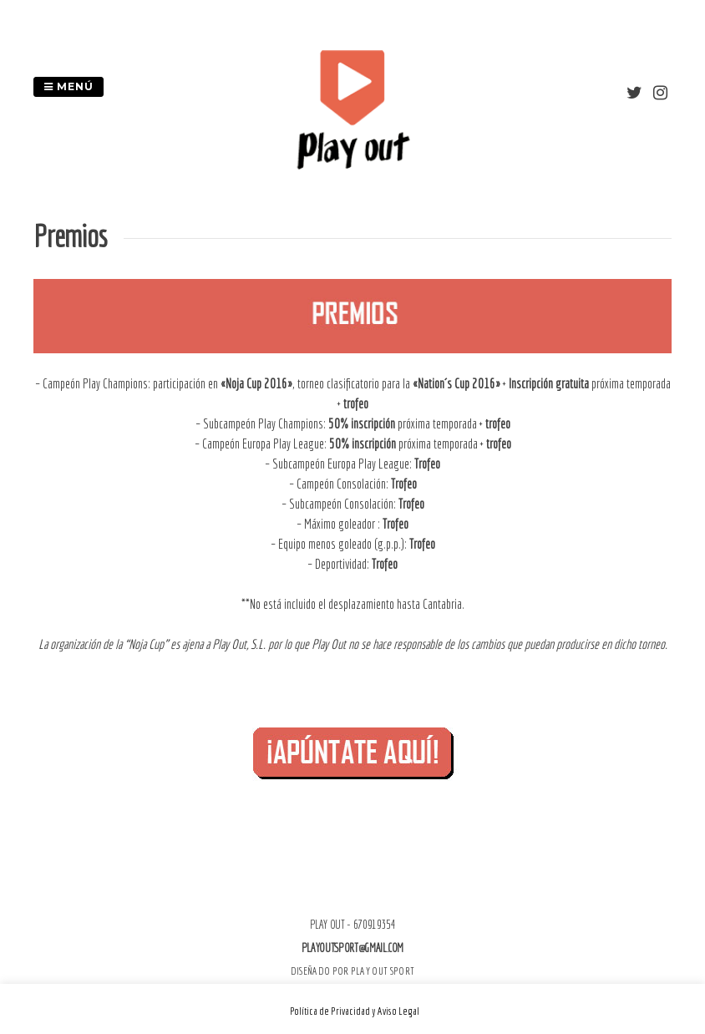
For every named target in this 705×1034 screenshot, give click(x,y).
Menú (68, 86)
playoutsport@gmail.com (352, 948)
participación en (222, 383)
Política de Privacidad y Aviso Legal (354, 1011)
